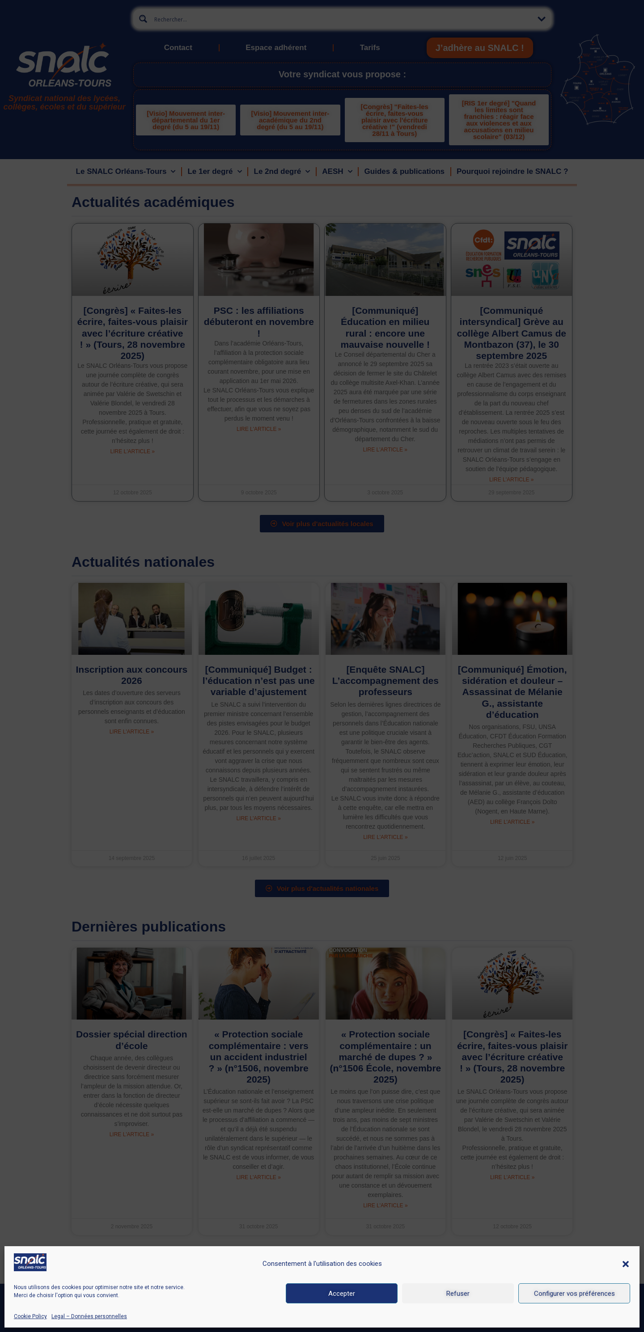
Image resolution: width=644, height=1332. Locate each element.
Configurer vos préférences (574, 1294)
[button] (625, 1264)
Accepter (341, 1294)
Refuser (458, 1294)
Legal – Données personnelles (89, 1316)
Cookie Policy (30, 1316)
